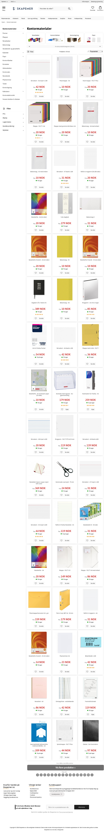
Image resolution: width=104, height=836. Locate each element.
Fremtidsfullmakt (90, 701)
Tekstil (23, 18)
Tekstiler (42, 18)
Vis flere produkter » (65, 767)
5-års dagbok (65, 217)
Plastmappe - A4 (65, 81)
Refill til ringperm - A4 (90, 613)
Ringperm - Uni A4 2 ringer (90, 303)
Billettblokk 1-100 (90, 656)
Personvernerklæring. (66, 812)
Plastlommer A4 (65, 656)
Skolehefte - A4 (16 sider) (39, 217)
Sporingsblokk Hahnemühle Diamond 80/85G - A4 (39, 745)
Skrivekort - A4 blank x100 (90, 439)
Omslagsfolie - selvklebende (65, 701)
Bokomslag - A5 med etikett (39, 171)
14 (85, 775)
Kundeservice (34, 789)
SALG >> (13, 1)
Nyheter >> (5, 1)
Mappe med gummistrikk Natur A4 (65, 126)
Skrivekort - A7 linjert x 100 (90, 482)
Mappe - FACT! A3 (64, 570)
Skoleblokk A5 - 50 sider (90, 525)
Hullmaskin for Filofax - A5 (90, 394)
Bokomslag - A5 (65, 260)
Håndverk (15, 18)
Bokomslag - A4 (65, 303)
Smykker (62, 18)
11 (74, 775)
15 (88, 775)
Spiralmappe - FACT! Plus (65, 744)
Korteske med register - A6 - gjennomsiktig (64, 394)
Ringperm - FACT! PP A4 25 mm (64, 439)
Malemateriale (5, 18)
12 (77, 775)
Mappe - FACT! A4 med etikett (90, 570)
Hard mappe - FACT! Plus (90, 81)
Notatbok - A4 (39, 701)
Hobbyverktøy (78, 18)
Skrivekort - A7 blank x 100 (65, 171)
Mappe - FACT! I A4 (39, 126)
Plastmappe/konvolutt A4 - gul (39, 613)
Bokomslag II (90, 217)
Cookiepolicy (34, 793)
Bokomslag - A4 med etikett (90, 126)
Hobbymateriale (52, 18)
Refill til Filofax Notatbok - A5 (64, 525)
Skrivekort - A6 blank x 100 (65, 348)
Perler (70, 18)
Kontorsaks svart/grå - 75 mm (65, 482)
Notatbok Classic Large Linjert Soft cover (39, 482)
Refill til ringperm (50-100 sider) (90, 171)
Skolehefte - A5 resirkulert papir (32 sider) (39, 394)
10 (70, 775)
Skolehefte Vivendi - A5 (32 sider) (39, 656)
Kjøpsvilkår (33, 791)
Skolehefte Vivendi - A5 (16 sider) (90, 260)
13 (81, 775)
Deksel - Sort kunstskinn (90, 744)
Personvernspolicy (36, 797)
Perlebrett (88, 18)
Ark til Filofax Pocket (38, 348)
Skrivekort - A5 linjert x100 (39, 525)
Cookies (32, 795)
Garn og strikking (32, 18)
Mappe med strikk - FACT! (91, 348)
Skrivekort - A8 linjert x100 (39, 439)
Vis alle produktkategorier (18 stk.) (65, 46)
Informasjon (85, 1)
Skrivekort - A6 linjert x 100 (39, 81)
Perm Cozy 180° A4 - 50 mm (64, 613)
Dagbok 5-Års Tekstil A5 (39, 303)
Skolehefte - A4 (39, 570)
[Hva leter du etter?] (55, 9)
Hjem (3, 22)
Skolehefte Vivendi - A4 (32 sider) (39, 260)
